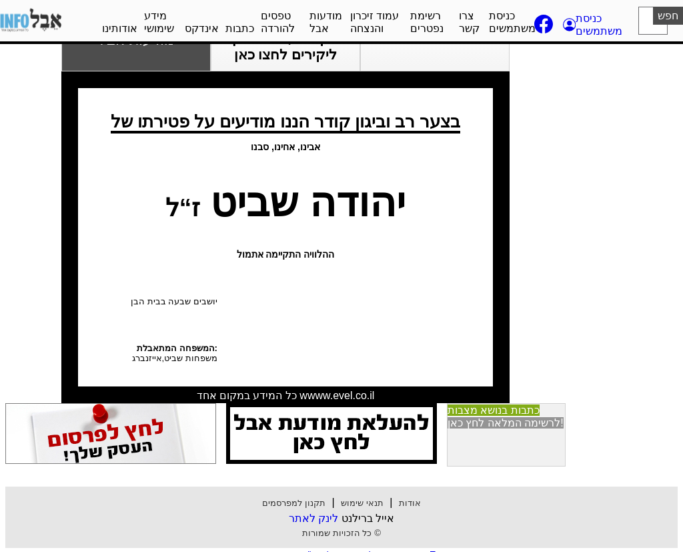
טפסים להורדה (278, 22)
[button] (594, 25)
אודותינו (119, 28)
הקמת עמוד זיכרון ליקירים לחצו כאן (285, 46)
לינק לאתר (313, 518)
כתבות (239, 28)
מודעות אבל (325, 22)
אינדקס (202, 28)
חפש (668, 15)
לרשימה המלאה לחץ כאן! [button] (506, 423)
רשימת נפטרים (427, 22)
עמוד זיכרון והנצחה (374, 22)
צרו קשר (469, 22)
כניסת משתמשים (512, 22)
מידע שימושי (159, 22)
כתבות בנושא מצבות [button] (494, 410)
